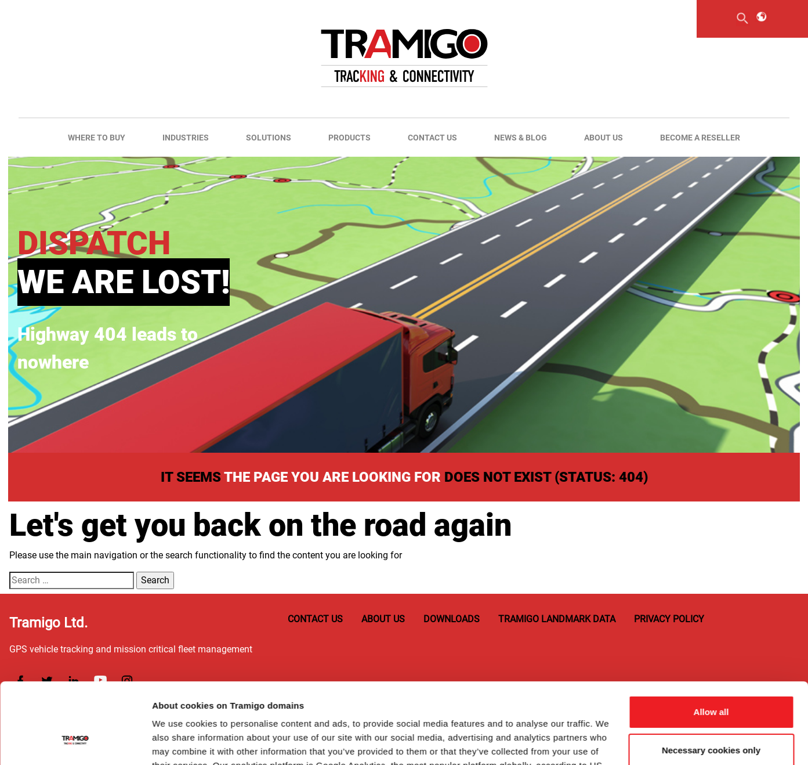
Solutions (268, 137)
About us (603, 137)
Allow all (711, 643)
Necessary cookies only (711, 680)
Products (349, 137)
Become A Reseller (700, 137)
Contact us (432, 137)
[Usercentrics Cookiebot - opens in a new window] (75, 742)
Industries (185, 137)
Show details (179, 742)
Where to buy (96, 137)
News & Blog (520, 137)
